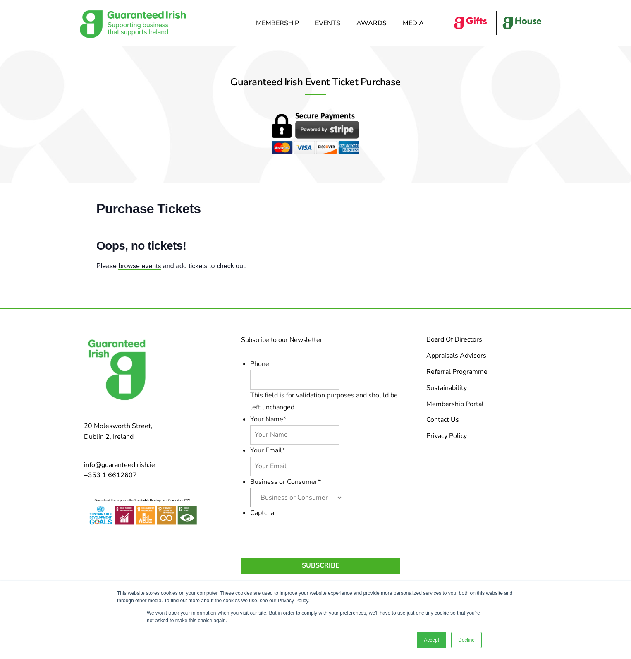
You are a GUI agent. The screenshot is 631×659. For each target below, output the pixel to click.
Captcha (262, 512)
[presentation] (313, 535)
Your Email (267, 450)
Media (415, 23)
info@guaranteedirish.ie (119, 464)
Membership (279, 23)
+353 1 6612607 (110, 475)
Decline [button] (466, 640)
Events (329, 23)
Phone (259, 363)
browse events (139, 265)
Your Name (268, 419)
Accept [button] (431, 640)
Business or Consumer (285, 481)
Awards (373, 23)
